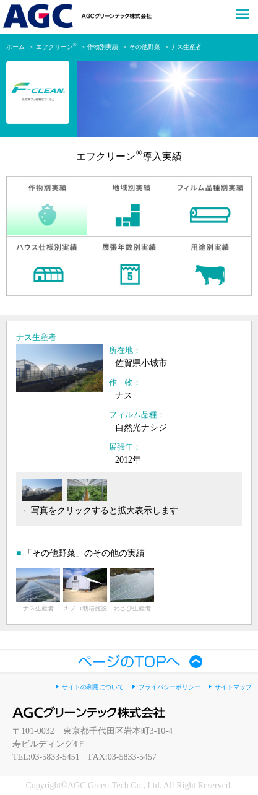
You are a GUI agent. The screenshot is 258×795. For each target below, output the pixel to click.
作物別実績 (102, 46)
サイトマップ (233, 687)
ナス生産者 (186, 46)
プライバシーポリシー (169, 687)
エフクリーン (56, 46)
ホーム (15, 46)
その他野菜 (144, 46)
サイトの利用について (93, 687)
